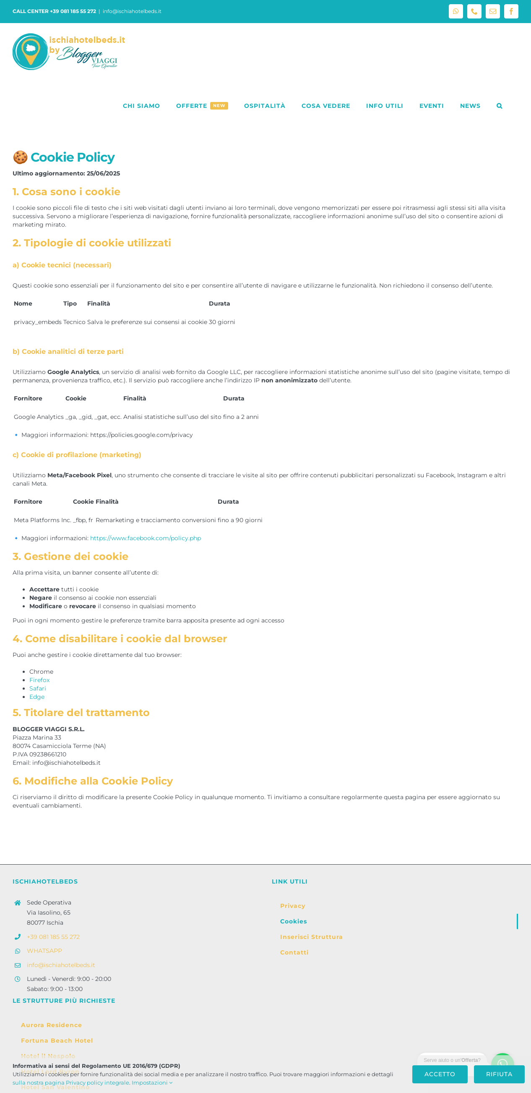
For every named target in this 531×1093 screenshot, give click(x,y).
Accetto (440, 1074)
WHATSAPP (44, 950)
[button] (499, 105)
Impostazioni (152, 1082)
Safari (37, 688)
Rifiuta (499, 1074)
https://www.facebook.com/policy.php (145, 538)
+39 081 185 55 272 (53, 937)
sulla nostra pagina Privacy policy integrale (71, 1082)
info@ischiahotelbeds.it (132, 11)
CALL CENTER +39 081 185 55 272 (54, 11)
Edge (36, 697)
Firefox (39, 680)
